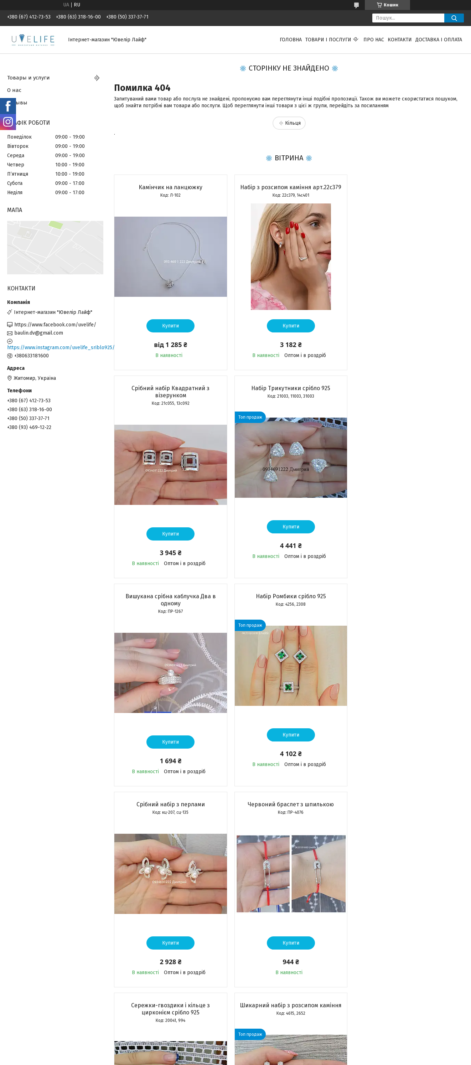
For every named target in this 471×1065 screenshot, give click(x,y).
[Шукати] (454, 18)
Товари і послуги (328, 40)
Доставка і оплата (438, 40)
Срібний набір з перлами (170, 603)
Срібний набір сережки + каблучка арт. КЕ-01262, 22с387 (288, 815)
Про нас (373, 40)
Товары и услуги (28, 77)
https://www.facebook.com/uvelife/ (55, 325)
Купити (169, 326)
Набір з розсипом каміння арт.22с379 (288, 187)
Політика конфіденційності (299, 1058)
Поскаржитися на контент (242, 1058)
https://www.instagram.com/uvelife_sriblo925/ (55, 348)
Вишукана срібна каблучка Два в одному (288, 399)
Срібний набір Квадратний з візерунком (407, 191)
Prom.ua (269, 1051)
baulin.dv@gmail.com (38, 333)
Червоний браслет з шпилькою (288, 603)
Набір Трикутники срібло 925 (169, 395)
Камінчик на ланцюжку (170, 187)
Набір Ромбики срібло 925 (407, 395)
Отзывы (17, 102)
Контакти (400, 40)
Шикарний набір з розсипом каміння (170, 811)
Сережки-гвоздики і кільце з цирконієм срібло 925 (407, 607)
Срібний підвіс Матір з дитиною (407, 811)
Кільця (293, 123)
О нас (14, 90)
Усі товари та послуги (166, 1017)
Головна (291, 40)
